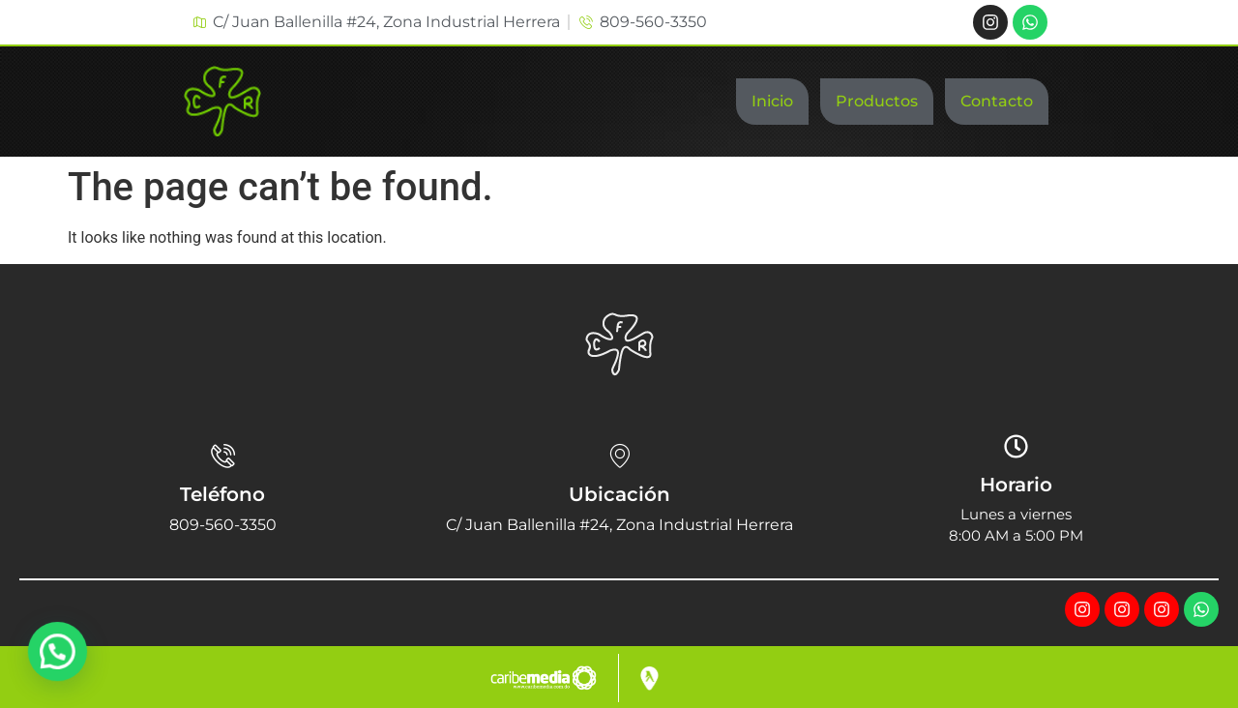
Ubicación (619, 494)
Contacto (996, 101)
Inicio (772, 101)
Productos (877, 101)
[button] (60, 651)
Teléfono (222, 494)
